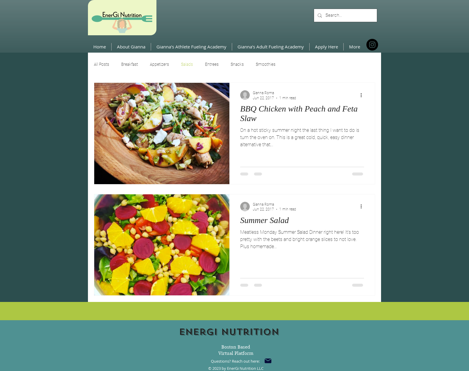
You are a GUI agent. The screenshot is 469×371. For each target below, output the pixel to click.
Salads (187, 64)
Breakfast (129, 64)
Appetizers (159, 64)
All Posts (101, 64)
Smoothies (265, 64)
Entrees (212, 64)
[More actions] (363, 95)
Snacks (237, 64)
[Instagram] (372, 45)
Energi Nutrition (229, 332)
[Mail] (268, 361)
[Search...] (344, 15)
